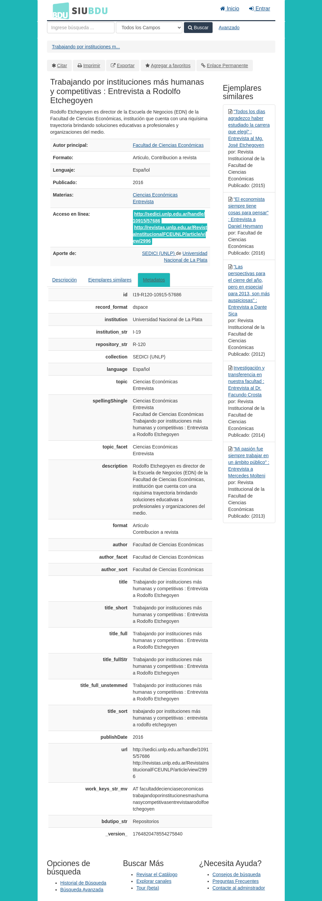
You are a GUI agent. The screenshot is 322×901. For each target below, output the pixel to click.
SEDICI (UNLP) (159, 253)
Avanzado (229, 27)
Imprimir (91, 65)
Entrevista (143, 201)
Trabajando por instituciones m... (86, 46)
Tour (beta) (147, 888)
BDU (59, 10)
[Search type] (149, 27)
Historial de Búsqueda (83, 883)
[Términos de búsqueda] (80, 27)
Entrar (259, 8)
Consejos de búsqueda (237, 874)
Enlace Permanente (227, 65)
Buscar (198, 27)
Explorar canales (153, 881)
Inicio (229, 8)
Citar (62, 65)
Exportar (126, 65)
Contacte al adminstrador (239, 888)
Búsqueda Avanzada (81, 889)
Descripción (64, 280)
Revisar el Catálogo (156, 874)
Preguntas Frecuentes (236, 881)
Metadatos (154, 280)
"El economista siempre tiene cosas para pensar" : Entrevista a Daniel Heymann (248, 213)
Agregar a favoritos (170, 65)
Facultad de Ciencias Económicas (168, 145)
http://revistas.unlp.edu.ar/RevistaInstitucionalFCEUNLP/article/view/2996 (170, 234)
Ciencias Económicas (155, 195)
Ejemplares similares (110, 280)
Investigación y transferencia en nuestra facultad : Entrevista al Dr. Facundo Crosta (246, 381)
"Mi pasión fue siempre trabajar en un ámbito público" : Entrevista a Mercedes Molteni (249, 462)
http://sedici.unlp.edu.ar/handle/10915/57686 (169, 217)
